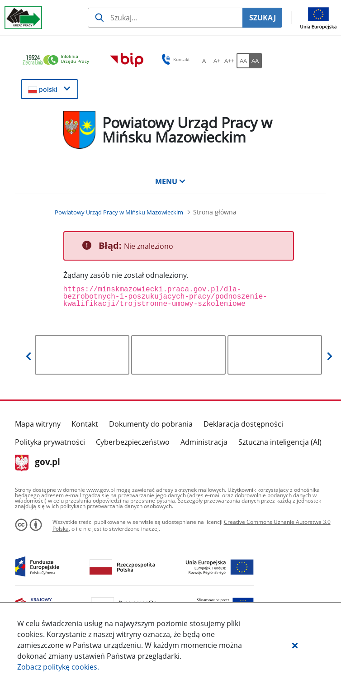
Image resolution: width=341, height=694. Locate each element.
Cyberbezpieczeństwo (133, 442)
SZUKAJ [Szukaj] (262, 18)
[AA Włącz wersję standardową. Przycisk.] (243, 60)
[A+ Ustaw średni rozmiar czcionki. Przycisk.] (216, 60)
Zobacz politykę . (58, 667)
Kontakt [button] (174, 59)
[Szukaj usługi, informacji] (165, 18)
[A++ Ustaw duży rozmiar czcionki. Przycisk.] (229, 60)
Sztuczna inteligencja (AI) (280, 442)
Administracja (203, 442)
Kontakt (84, 424)
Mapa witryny (38, 424)
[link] (58, 60)
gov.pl (38, 463)
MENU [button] (170, 181)
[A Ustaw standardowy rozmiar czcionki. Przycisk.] (204, 60)
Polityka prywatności (50, 442)
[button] (295, 645)
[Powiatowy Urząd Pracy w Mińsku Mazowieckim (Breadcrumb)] (119, 212)
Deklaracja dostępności (243, 424)
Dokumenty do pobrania (151, 424)
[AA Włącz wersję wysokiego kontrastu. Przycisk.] (255, 60)
